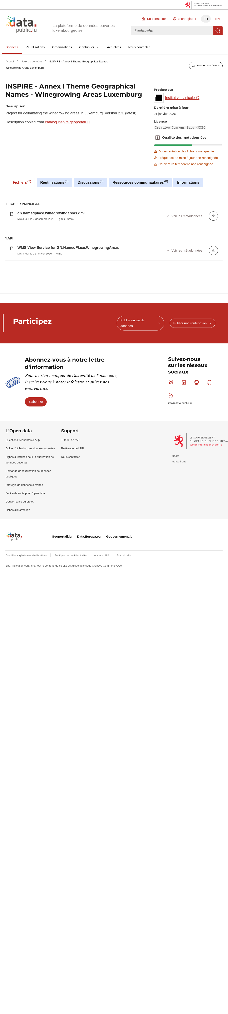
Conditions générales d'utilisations (26, 755)
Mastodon (197, 582)
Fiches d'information (17, 710)
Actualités (114, 47)
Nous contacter (139, 47)
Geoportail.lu (62, 736)
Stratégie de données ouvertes (24, 684)
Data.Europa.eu (89, 736)
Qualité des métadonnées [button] (157, 137)
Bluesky (171, 582)
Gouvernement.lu (119, 736)
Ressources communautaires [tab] (140, 182)
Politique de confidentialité (71, 755)
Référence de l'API (72, 648)
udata (175, 655)
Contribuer (86, 47)
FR (206, 18)
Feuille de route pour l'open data (25, 693)
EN (217, 18)
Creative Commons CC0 (107, 765)
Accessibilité (102, 755)
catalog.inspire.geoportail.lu (67, 122)
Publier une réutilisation (190, 523)
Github (210, 582)
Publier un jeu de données (132, 523)
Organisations (62, 47)
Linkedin (184, 582)
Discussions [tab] (91, 182)
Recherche (218, 30)
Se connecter (156, 18)
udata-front (179, 661)
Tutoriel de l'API (70, 640)
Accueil (10, 61)
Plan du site (124, 755)
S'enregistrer (187, 18)
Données (11, 47)
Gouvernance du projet (19, 701)
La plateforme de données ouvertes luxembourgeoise (83, 28)
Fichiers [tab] (22, 182)
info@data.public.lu (180, 603)
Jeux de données (32, 61)
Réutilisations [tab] (54, 182)
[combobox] (172, 30)
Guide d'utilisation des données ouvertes (30, 648)
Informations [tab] (188, 182)
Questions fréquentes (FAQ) (22, 640)
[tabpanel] (114, 240)
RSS (171, 595)
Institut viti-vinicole (182, 98)
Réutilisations (35, 47)
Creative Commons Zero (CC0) (180, 127)
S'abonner (36, 601)
